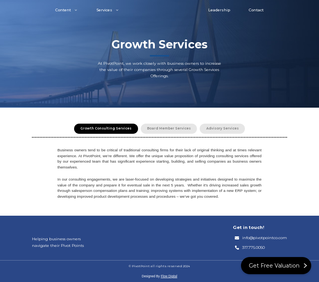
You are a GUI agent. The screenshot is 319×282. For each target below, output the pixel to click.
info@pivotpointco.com (264, 238)
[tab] (106, 129)
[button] (66, 10)
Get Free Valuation (274, 265)
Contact (256, 10)
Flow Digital (169, 276)
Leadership (219, 10)
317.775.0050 (253, 247)
